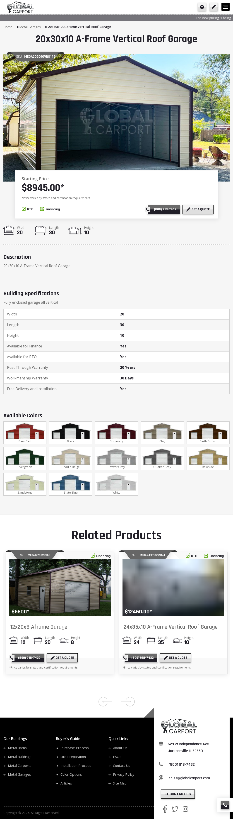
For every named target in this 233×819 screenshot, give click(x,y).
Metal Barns (17, 748)
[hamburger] (225, 7)
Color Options (71, 775)
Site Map (120, 784)
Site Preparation (73, 757)
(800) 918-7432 (182, 765)
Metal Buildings (19, 757)
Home (11, 27)
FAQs (117, 757)
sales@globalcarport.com (189, 779)
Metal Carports (19, 766)
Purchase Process (74, 748)
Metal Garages (33, 27)
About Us (120, 748)
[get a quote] (214, 7)
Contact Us (121, 766)
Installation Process (75, 766)
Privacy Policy (123, 775)
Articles (66, 784)
